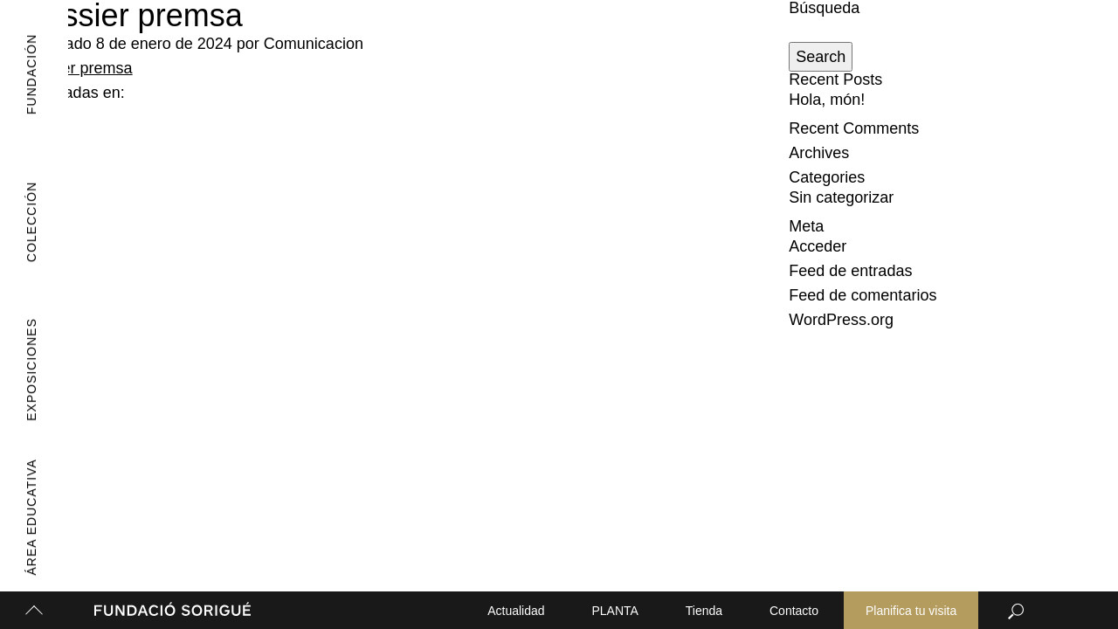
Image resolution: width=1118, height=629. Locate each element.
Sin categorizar (841, 197)
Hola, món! (827, 99)
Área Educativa (25, 518)
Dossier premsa (78, 68)
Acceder (817, 246)
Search (820, 57)
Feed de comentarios (862, 295)
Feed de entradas (850, 271)
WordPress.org (841, 319)
